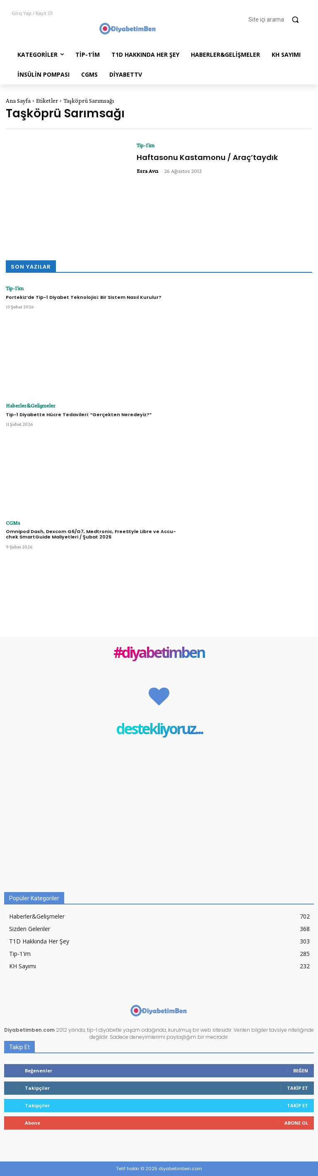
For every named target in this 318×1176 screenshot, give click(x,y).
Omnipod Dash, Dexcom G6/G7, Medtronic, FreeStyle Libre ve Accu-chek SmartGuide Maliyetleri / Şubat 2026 (91, 534)
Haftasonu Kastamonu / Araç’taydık (207, 157)
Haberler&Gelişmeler (26, 405)
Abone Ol (296, 1123)
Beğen (300, 1070)
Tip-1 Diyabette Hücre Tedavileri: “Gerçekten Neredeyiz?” (79, 413)
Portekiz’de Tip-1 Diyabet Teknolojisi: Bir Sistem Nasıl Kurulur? (83, 296)
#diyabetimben (159, 653)
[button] (277, 19)
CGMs (12, 522)
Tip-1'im (145, 145)
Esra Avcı (147, 170)
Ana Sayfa (18, 100)
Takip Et (297, 1088)
